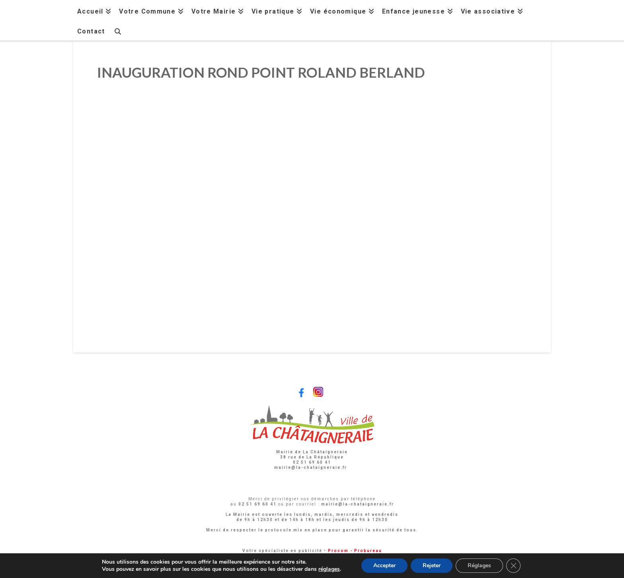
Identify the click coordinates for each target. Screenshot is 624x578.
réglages (329, 569)
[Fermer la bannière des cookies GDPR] (513, 565)
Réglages (479, 565)
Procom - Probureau (355, 551)
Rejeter (432, 565)
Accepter (384, 565)
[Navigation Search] (117, 30)
